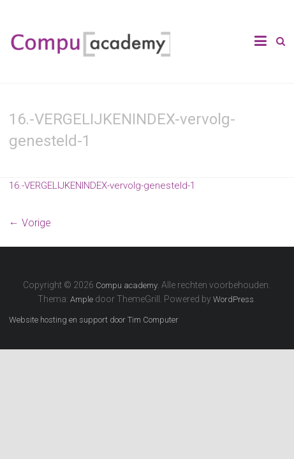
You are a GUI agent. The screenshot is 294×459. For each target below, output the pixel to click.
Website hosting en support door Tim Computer (94, 319)
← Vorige (30, 223)
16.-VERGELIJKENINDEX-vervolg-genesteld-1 (102, 185)
